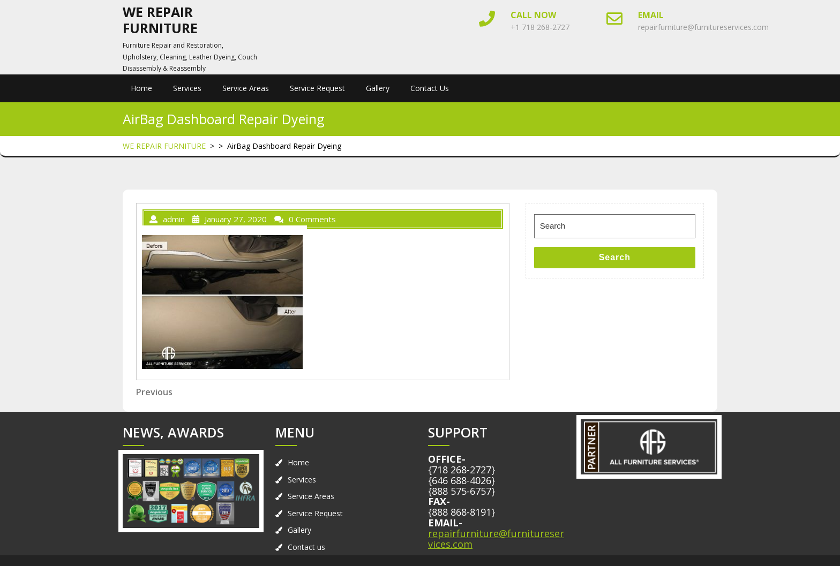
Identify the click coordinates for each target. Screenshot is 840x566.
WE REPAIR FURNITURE (160, 20)
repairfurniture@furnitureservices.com (703, 27)
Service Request (317, 88)
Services (187, 88)
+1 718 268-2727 (540, 27)
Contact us (429, 88)
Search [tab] (615, 257)
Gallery (377, 88)
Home (141, 88)
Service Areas (245, 88)
